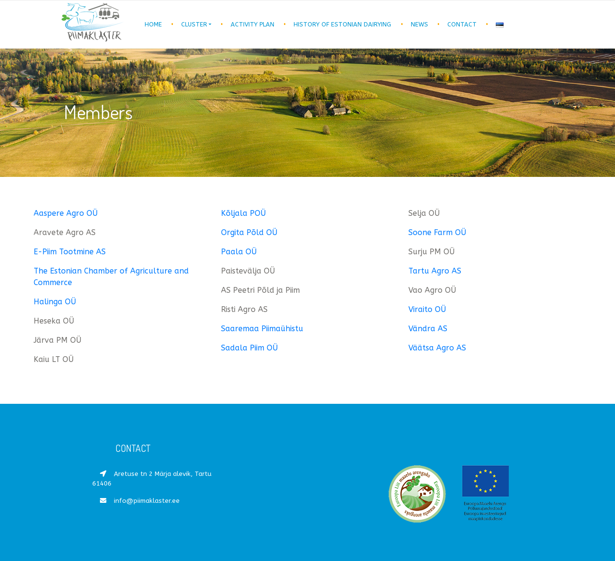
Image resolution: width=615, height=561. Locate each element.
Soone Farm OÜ (437, 232)
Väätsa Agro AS (437, 347)
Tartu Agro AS (434, 270)
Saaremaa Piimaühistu (262, 328)
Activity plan (252, 24)
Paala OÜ (239, 251)
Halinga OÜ (55, 301)
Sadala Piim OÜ (249, 347)
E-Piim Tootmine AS (70, 251)
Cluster (194, 24)
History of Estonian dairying (342, 24)
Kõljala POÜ (243, 213)
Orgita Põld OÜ (249, 232)
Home (153, 24)
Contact (462, 24)
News (419, 24)
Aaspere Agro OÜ (66, 213)
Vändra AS (427, 328)
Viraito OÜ (427, 309)
